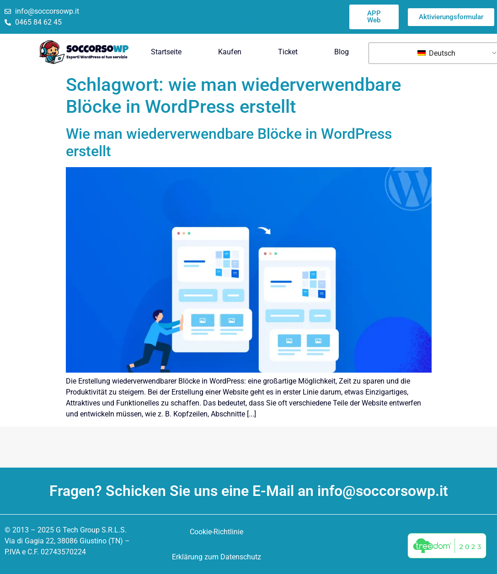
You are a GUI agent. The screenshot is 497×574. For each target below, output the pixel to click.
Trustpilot (244, 16)
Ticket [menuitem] (288, 51)
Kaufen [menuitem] (229, 51)
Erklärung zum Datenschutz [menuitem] (216, 557)
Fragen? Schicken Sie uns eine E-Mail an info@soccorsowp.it (248, 491)
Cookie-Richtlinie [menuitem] (216, 531)
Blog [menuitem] (341, 51)
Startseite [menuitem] (166, 51)
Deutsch (436, 53)
